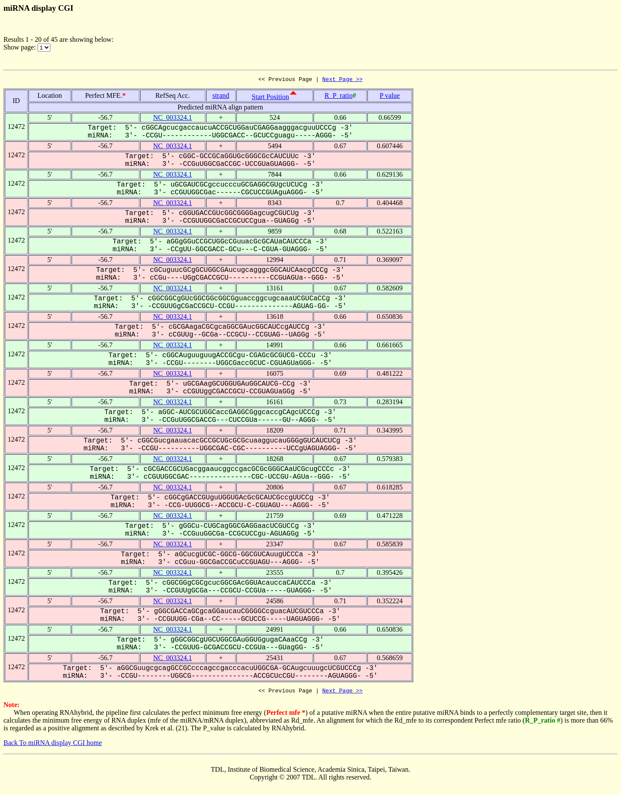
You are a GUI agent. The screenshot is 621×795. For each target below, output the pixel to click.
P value (390, 96)
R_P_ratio (338, 96)
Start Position (270, 98)
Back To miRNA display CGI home (52, 745)
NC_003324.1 (172, 118)
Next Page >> (342, 80)
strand (220, 96)
